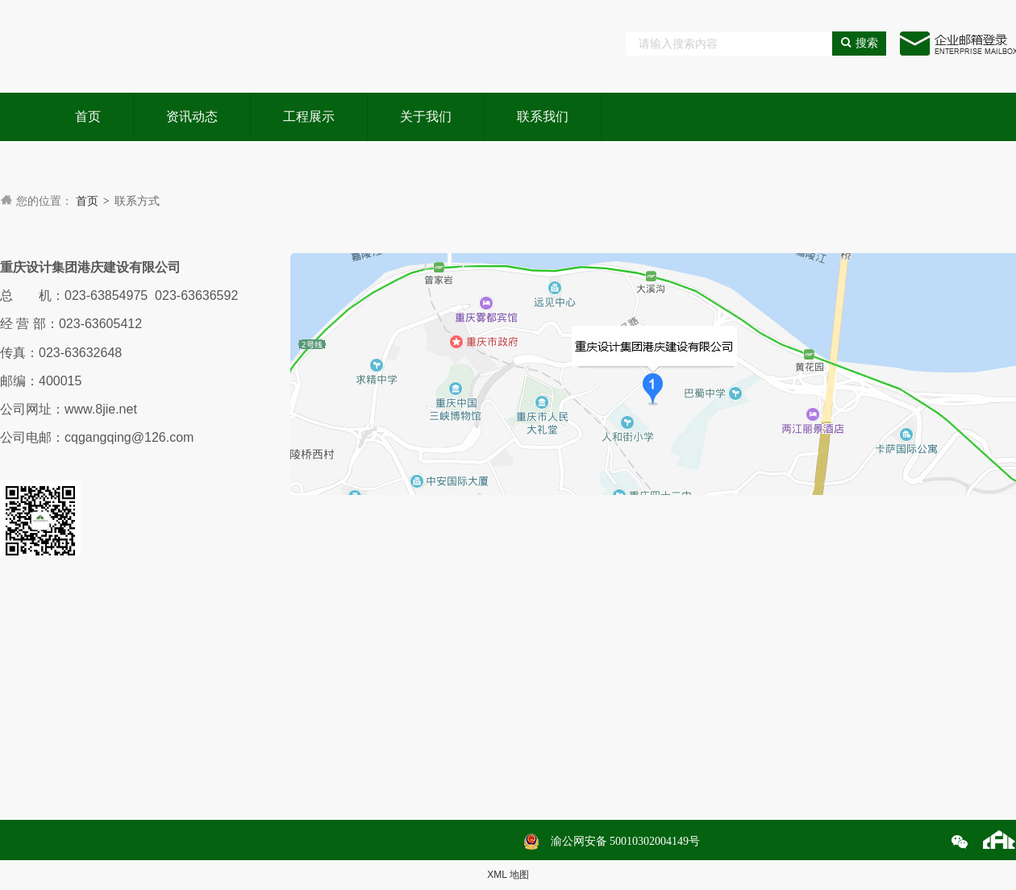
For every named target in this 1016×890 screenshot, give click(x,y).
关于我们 (426, 116)
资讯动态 (192, 116)
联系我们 (542, 116)
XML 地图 (508, 874)
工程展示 (309, 116)
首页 (88, 116)
